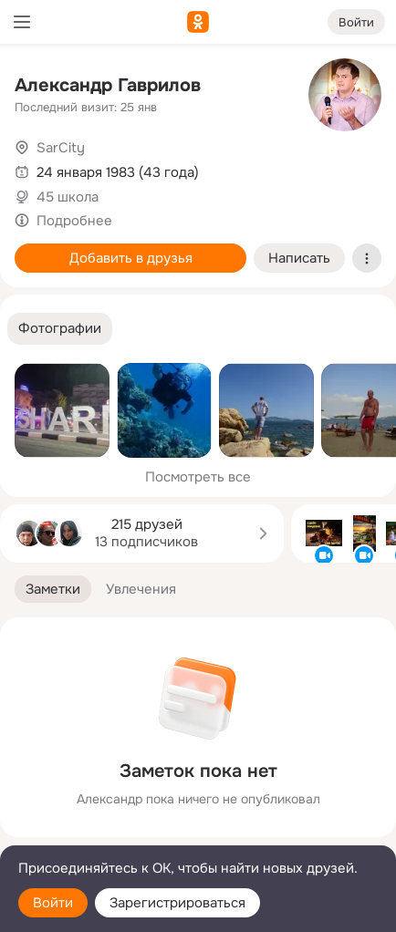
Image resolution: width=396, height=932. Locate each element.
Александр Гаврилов (108, 85)
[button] (59, 329)
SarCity (60, 148)
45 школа (67, 197)
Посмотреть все (198, 477)
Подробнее (74, 220)
